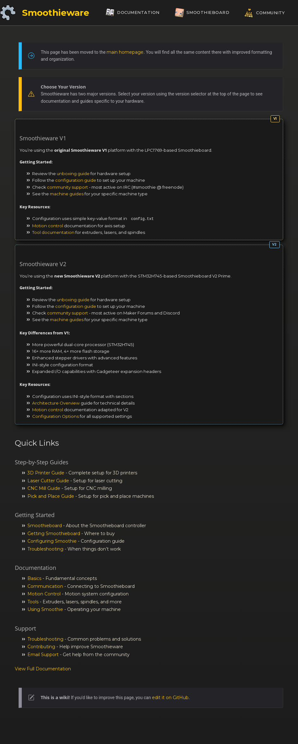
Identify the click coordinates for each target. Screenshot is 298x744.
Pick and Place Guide (50, 496)
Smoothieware (55, 12)
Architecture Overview (56, 403)
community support (67, 187)
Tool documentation (53, 232)
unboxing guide (73, 173)
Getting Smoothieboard (53, 533)
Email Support (43, 654)
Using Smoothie (45, 609)
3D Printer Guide (45, 473)
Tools (32, 602)
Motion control (47, 225)
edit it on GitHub (170, 697)
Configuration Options (55, 416)
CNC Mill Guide (43, 488)
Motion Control (44, 594)
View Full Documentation (43, 669)
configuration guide (75, 180)
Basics (34, 578)
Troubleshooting (45, 549)
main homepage (125, 52)
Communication (45, 586)
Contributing (41, 646)
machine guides (67, 193)
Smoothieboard (44, 525)
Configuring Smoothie (52, 541)
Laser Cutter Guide (48, 481)
